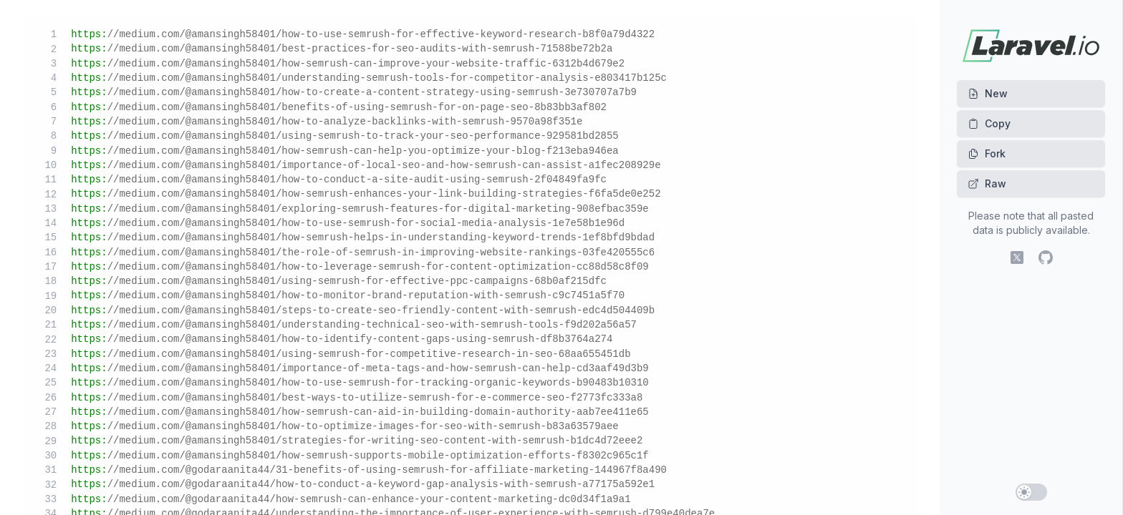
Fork (987, 153)
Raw (987, 183)
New (988, 93)
